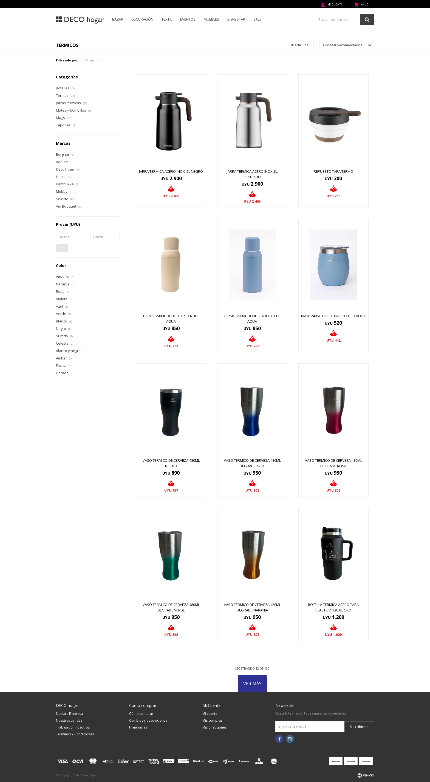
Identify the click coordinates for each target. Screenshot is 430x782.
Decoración (142, 19)
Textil (167, 19)
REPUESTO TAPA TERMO (333, 171)
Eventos (188, 19)
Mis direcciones (214, 727)
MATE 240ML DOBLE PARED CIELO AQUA (333, 315)
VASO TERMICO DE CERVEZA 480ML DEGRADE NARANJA (252, 607)
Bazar (117, 19)
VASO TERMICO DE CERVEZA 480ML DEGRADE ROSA (333, 463)
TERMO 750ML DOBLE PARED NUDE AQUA (171, 318)
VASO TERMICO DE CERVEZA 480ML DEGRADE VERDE (171, 607)
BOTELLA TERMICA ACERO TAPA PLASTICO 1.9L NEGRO (333, 607)
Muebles (211, 19)
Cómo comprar (141, 713)
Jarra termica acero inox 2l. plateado (252, 174)
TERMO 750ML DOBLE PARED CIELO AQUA (252, 318)
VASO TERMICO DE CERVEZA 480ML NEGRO (171, 463)
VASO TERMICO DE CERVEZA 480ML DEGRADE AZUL (252, 463)
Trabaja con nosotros (73, 727)
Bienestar (236, 19)
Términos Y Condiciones (75, 734)
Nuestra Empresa (69, 713)
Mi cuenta (209, 713)
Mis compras (212, 720)
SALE (257, 19)
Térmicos (92, 60)
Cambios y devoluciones (148, 720)
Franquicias (138, 727)
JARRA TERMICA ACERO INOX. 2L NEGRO (171, 171)
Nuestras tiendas (69, 720)
